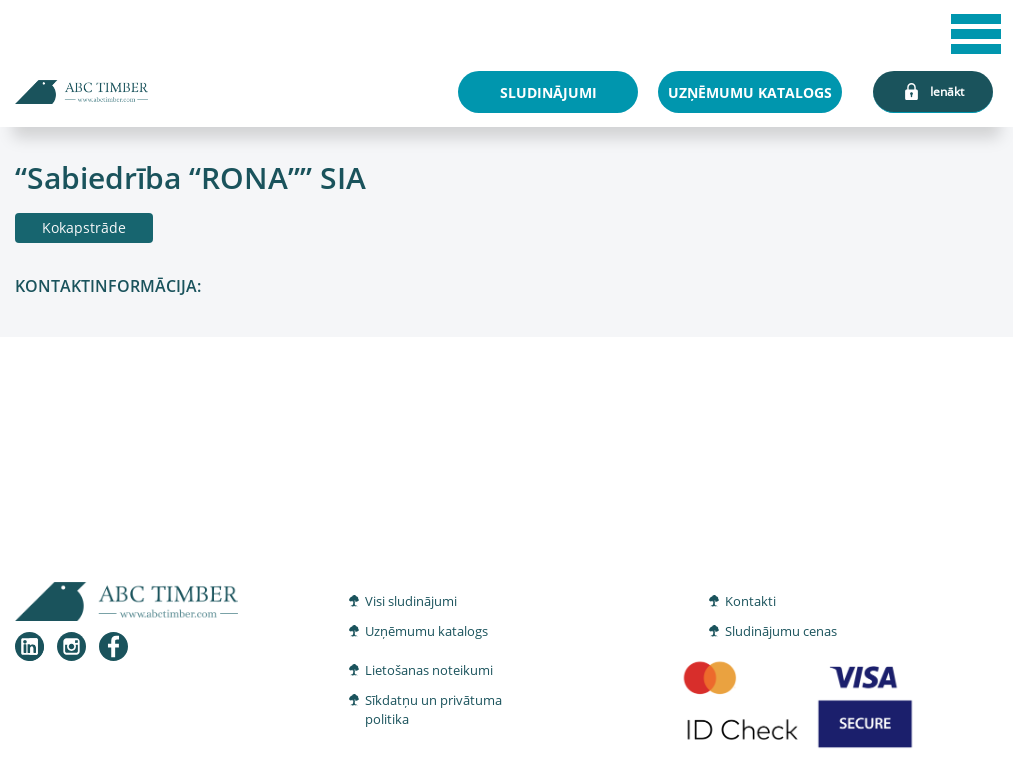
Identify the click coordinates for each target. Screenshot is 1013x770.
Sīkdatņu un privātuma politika (433, 710)
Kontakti (750, 601)
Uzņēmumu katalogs (426, 631)
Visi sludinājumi (411, 601)
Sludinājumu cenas (781, 631)
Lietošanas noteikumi (429, 670)
